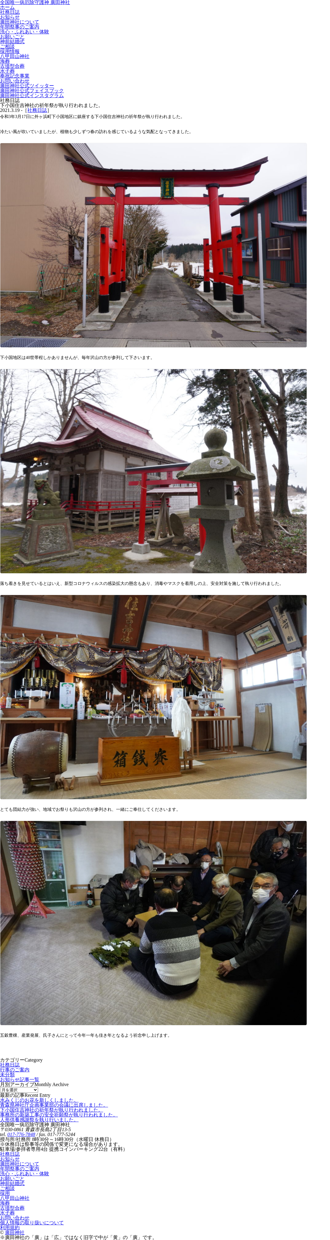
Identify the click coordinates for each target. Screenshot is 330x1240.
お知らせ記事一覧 (19, 1079)
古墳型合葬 (12, 1208)
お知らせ (10, 1159)
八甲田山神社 (14, 1198)
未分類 (7, 1074)
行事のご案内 (14, 1069)
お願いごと (12, 1178)
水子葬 (7, 1212)
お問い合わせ (14, 1217)
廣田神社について (19, 1163)
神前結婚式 (12, 1183)
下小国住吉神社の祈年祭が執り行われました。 (51, 1109)
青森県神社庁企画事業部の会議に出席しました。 (54, 1105)
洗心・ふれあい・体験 (24, 1173)
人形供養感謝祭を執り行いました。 (39, 1119)
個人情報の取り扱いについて (32, 1222)
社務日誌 (37, 110)
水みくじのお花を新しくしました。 (39, 1100)
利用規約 (10, 1227)
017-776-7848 (21, 1134)
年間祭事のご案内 (19, 1168)
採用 (5, 1193)
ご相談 (7, 1188)
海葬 (5, 1203)
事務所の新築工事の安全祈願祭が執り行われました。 (59, 1114)
